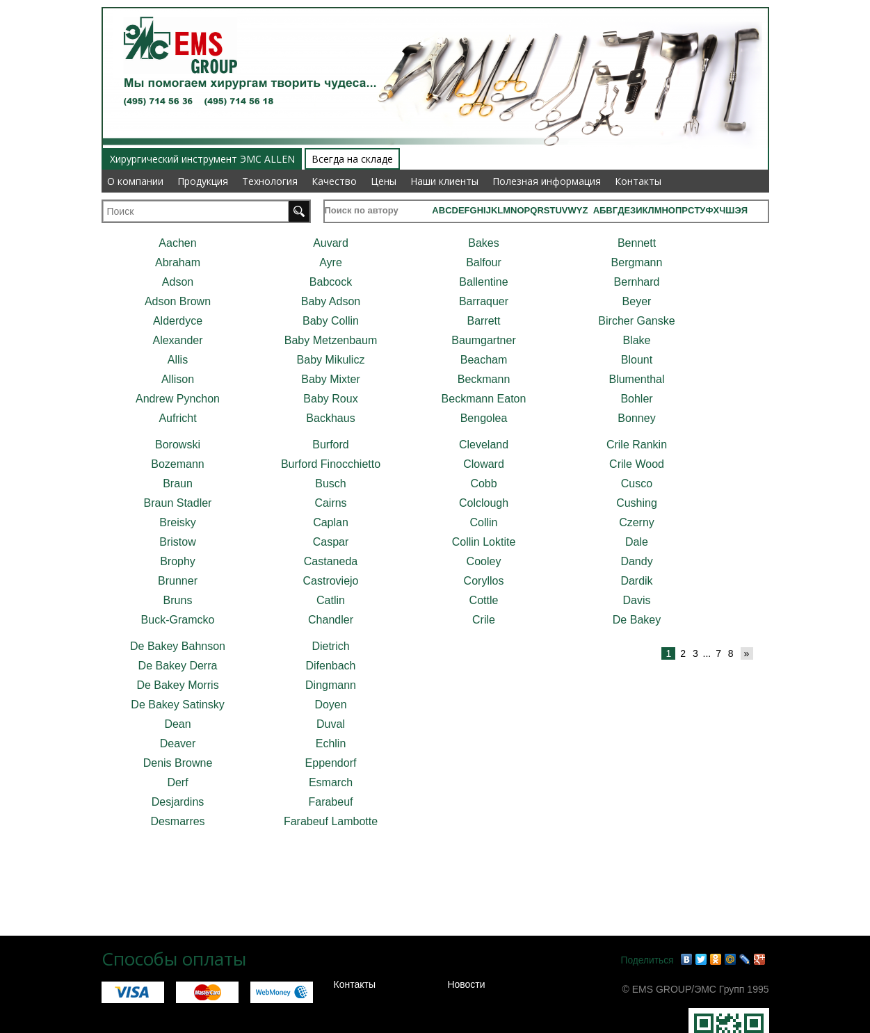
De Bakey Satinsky (177, 704)
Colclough (483, 503)
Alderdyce (177, 321)
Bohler (636, 399)
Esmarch (331, 782)
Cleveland (483, 444)
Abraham (177, 262)
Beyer (637, 301)
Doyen (330, 704)
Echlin (331, 743)
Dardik (636, 581)
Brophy (177, 561)
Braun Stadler (178, 503)
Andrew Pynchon (178, 399)
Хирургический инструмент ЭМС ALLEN (202, 158)
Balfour (483, 262)
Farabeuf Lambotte (331, 821)
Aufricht (177, 418)
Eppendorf (331, 763)
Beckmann (484, 379)
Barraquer (483, 301)
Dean (177, 724)
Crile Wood (636, 464)
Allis (178, 360)
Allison (177, 379)
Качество (334, 181)
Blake (636, 340)
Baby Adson (330, 301)
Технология (270, 181)
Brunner (178, 581)
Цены (383, 181)
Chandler (330, 620)
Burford (330, 444)
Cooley (484, 561)
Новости (466, 984)
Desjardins (178, 802)
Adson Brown (178, 301)
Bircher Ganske (636, 321)
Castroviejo (330, 581)
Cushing (636, 503)
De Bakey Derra (178, 666)
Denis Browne (178, 763)
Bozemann (177, 464)
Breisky (177, 522)
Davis (636, 600)
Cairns (330, 503)
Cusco (636, 483)
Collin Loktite (484, 542)
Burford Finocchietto (330, 464)
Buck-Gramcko (178, 620)
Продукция (202, 181)
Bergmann (637, 262)
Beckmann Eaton (484, 399)
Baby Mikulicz (331, 360)
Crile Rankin (636, 444)
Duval (330, 724)
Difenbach (330, 666)
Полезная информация (546, 181)
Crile (483, 620)
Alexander (177, 340)
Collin (483, 522)
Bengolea (484, 418)
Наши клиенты (444, 181)
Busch (330, 483)
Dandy (636, 561)
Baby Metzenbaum (330, 340)
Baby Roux (330, 399)
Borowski (177, 444)
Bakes (483, 243)
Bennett (637, 243)
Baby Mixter (330, 379)
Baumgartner (483, 340)
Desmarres (177, 821)
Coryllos (484, 581)
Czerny (636, 522)
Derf (177, 782)
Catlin (330, 600)
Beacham (484, 360)
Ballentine (483, 282)
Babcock (330, 282)
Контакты (638, 181)
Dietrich (330, 646)
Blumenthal (636, 379)
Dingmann (330, 685)
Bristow (177, 542)
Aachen (177, 243)
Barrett (483, 321)
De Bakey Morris (177, 685)
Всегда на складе (352, 158)
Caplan (330, 522)
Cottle (484, 600)
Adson (177, 282)
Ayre (330, 262)
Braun (178, 483)
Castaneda (330, 561)
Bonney (636, 418)
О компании (135, 181)
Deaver (178, 743)
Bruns (178, 600)
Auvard (330, 243)
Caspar (331, 542)
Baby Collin (331, 321)
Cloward (483, 464)
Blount (636, 360)
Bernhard (637, 282)
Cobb (483, 483)
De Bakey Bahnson (177, 646)
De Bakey (637, 620)
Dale (636, 542)
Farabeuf (330, 802)
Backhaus (330, 418)
